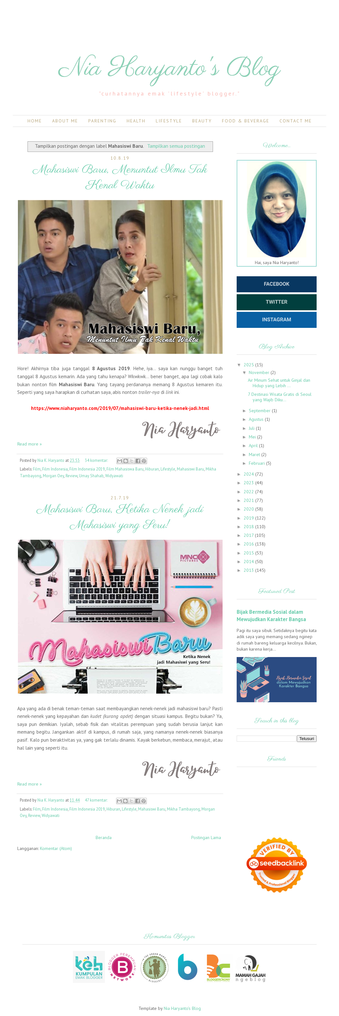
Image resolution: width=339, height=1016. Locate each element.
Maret (255, 454)
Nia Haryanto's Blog (169, 68)
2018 (249, 526)
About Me (65, 121)
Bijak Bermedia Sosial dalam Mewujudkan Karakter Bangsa (271, 615)
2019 (249, 518)
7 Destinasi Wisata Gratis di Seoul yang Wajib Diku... (279, 397)
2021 (249, 500)
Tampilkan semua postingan (176, 146)
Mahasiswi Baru (190, 468)
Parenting (102, 121)
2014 (249, 561)
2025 (249, 365)
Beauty (202, 121)
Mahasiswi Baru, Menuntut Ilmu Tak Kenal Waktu (120, 177)
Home (35, 121)
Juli (252, 428)
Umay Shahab (91, 475)
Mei (253, 437)
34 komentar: (97, 460)
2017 (249, 535)
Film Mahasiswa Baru (125, 468)
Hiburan (152, 468)
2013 (249, 570)
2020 (249, 509)
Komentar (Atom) (56, 848)
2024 (249, 474)
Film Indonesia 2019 (87, 468)
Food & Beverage (245, 121)
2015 (249, 553)
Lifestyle (169, 121)
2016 (249, 544)
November (260, 372)
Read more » (29, 444)
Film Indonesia (55, 468)
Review (71, 475)
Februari (257, 463)
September (260, 410)
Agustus (257, 419)
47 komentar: (96, 800)
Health (136, 121)
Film (37, 468)
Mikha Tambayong (183, 809)
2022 (249, 492)
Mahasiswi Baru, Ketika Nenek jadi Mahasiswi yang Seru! (120, 517)
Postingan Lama (206, 837)
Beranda (104, 837)
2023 (249, 483)
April (254, 445)
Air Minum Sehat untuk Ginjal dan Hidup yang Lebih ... (279, 382)
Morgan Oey (53, 475)
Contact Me (296, 121)
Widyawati (114, 475)
